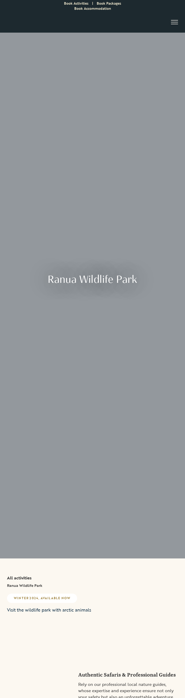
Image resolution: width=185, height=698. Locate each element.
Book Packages (109, 3)
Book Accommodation (92, 8)
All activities (19, 578)
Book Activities (76, 3)
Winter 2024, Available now (42, 598)
